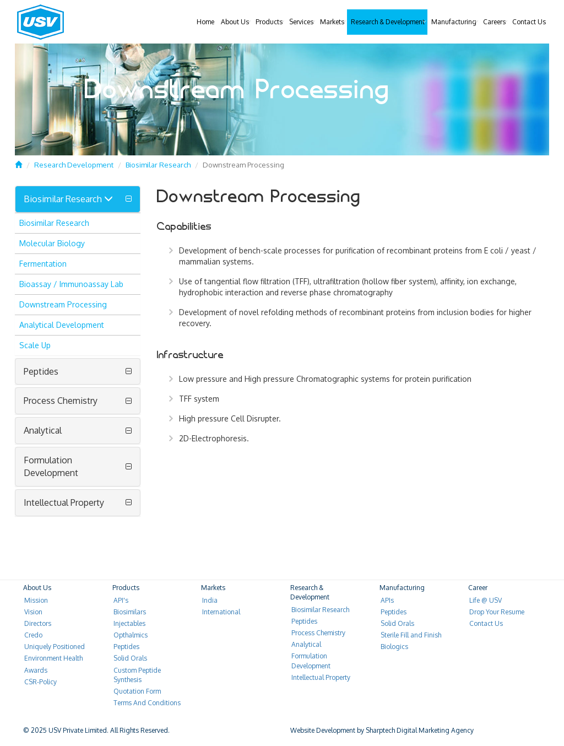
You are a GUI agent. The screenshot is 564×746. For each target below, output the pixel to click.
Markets (332, 22)
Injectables (129, 623)
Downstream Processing (63, 304)
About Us (235, 22)
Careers (494, 22)
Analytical (43, 430)
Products (269, 22)
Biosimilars (129, 612)
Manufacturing (453, 22)
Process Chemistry (60, 400)
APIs (387, 600)
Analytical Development (61, 324)
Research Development (73, 164)
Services (301, 22)
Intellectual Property (64, 502)
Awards (35, 670)
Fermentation (43, 263)
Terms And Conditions (147, 703)
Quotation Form (137, 691)
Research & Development (388, 22)
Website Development (322, 730)
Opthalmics (130, 635)
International (221, 612)
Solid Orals (130, 658)
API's (120, 600)
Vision (33, 612)
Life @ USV (485, 600)
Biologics (394, 646)
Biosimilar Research (158, 164)
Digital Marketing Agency (435, 730)
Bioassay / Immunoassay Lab (71, 284)
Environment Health (53, 658)
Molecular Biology (52, 243)
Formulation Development (51, 466)
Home (205, 22)
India (210, 600)
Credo (33, 635)
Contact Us (529, 22)
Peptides (41, 371)
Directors (37, 623)
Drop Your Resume (496, 612)
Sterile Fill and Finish (411, 635)
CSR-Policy (40, 682)
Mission (36, 600)
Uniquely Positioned (54, 646)
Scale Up (35, 345)
